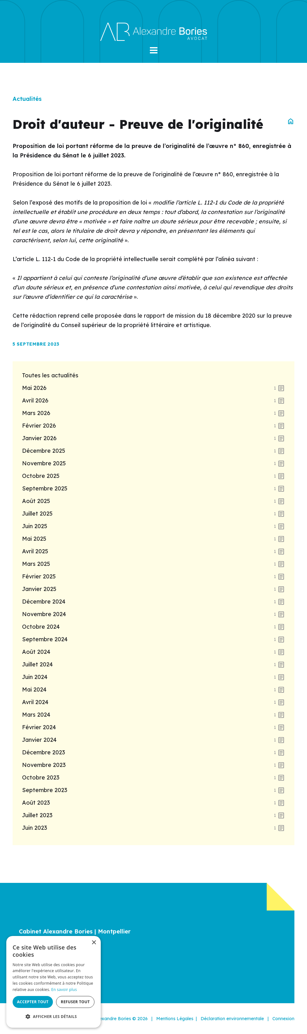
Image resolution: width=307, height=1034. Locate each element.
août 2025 (153, 501)
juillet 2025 (153, 513)
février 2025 (153, 576)
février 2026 (153, 425)
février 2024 (153, 727)
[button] (153, 50)
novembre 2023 (153, 765)
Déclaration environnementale (232, 1018)
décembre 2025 (153, 451)
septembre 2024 (153, 639)
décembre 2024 (153, 601)
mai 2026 (153, 388)
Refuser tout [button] (75, 1001)
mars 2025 (153, 564)
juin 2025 (153, 526)
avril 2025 (153, 551)
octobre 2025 (153, 476)
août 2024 (153, 652)
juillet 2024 (153, 664)
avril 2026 (153, 400)
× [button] (93, 942)
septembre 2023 (153, 790)
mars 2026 (153, 413)
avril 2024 (153, 702)
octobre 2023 (153, 777)
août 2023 (153, 802)
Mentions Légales (174, 1018)
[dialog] (53, 982)
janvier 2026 (153, 438)
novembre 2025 (153, 463)
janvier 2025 (153, 589)
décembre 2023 (153, 752)
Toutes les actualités (50, 375)
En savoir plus (64, 989)
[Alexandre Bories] (153, 31)
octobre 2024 (153, 627)
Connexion (283, 1018)
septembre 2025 (153, 488)
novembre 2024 (153, 614)
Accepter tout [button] (32, 1001)
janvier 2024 (153, 740)
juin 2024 (153, 677)
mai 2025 (153, 539)
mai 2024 (153, 689)
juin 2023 (153, 828)
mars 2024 (153, 714)
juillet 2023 (153, 815)
